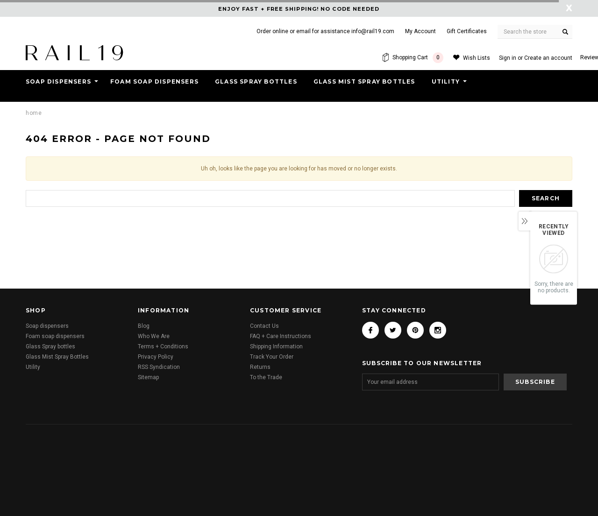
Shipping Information (276, 346)
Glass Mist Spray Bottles (364, 81)
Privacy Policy (155, 356)
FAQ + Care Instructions (280, 336)
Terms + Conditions (163, 346)
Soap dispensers (58, 81)
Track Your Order (271, 356)
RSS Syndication (159, 367)
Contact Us (264, 326)
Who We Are (154, 336)
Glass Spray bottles (256, 81)
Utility (446, 81)
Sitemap (148, 377)
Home (34, 113)
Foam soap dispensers (154, 81)
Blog (144, 326)
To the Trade (266, 377)
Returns (260, 367)
